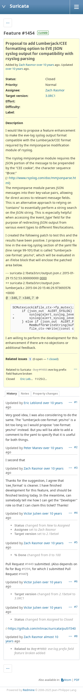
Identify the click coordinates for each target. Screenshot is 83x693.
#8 (75, 636)
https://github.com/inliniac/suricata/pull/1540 (42, 628)
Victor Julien (32, 513)
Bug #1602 (40, 370)
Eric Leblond (28, 379)
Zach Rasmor (27, 65)
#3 (75, 468)
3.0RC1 (50, 96)
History (12, 393)
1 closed (52, 359)
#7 (75, 607)
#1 (75, 402)
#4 (75, 513)
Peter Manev (33, 448)
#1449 (29, 564)
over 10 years (45, 65)
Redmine (29, 690)
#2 (75, 447)
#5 (75, 542)
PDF (76, 680)
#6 (75, 581)
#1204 (26, 569)
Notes (25, 393)
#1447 (23, 574)
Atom (67, 680)
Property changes (45, 393)
